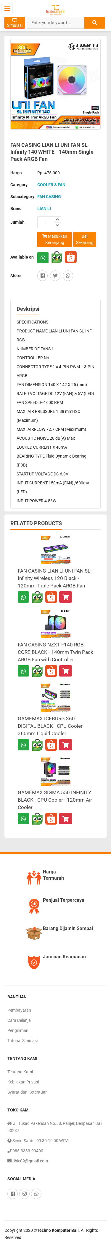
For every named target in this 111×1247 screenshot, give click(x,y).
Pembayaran (19, 1010)
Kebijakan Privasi (23, 1082)
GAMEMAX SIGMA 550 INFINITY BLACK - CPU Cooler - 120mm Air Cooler (55, 799)
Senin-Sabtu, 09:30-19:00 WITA (38, 1140)
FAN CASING (49, 196)
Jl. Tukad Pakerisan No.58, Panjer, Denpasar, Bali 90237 (54, 1126)
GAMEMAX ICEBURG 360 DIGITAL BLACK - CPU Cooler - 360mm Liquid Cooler (51, 726)
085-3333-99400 (25, 1150)
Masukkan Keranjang (54, 239)
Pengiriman (17, 1030)
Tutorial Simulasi (22, 1040)
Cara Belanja (19, 1020)
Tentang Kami (20, 1071)
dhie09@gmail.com (27, 1160)
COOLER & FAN (51, 184)
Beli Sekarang (85, 239)
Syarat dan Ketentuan (27, 1092)
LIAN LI (44, 208)
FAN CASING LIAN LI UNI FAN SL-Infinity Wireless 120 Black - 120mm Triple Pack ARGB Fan (55, 578)
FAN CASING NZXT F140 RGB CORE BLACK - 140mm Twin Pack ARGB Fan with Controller (55, 652)
